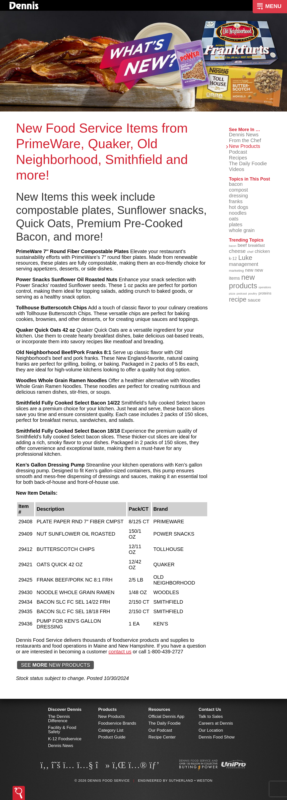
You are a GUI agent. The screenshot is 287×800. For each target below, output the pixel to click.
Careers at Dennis (216, 723)
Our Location (211, 730)
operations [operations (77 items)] (265, 287)
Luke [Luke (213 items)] (245, 257)
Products (107, 709)
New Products (244, 146)
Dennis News (244, 134)
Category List (110, 730)
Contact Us (210, 709)
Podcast (238, 152)
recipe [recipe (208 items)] (238, 299)
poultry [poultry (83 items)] (252, 293)
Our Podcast (160, 730)
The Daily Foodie (248, 163)
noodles (238, 213)
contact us (120, 651)
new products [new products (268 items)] (243, 281)
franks (236, 201)
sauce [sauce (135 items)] (254, 300)
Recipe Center (162, 737)
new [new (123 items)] (249, 270)
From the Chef (245, 140)
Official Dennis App (166, 716)
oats (234, 218)
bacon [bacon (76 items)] (232, 245)
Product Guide (112, 737)
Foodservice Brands (117, 723)
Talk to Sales (211, 716)
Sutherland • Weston (190, 780)
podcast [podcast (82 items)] (242, 293)
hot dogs (238, 207)
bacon (236, 184)
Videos (236, 169)
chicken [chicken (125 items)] (262, 251)
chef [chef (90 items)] (250, 252)
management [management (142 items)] (243, 264)
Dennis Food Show (217, 737)
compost (238, 190)
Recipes (238, 157)
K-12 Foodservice (65, 738)
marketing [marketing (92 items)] (236, 270)
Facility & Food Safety (62, 729)
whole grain (242, 230)
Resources (159, 709)
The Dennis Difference (59, 718)
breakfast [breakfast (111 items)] (256, 245)
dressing (238, 195)
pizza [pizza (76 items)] (232, 293)
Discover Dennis (65, 709)
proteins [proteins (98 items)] (264, 293)
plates (235, 224)
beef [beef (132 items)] (242, 245)
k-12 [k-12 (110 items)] (233, 258)
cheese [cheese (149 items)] (237, 251)
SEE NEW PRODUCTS (55, 665)
